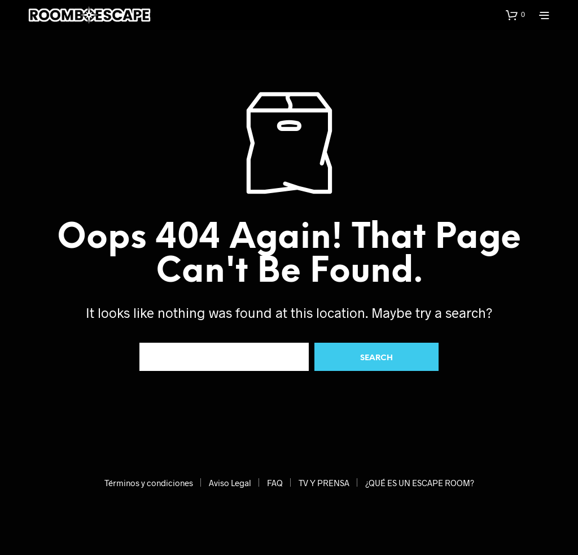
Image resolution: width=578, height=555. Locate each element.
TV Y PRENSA (324, 483)
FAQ (275, 483)
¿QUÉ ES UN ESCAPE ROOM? (419, 483)
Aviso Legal (230, 483)
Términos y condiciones (148, 483)
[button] (515, 14)
